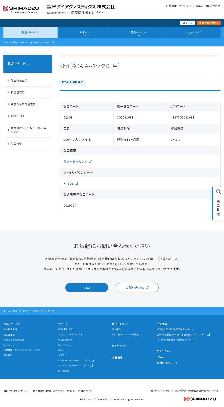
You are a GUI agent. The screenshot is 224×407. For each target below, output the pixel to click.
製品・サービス (30, 32)
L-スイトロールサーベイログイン (74, 360)
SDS (71, 183)
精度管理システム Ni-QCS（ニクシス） (29, 129)
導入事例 (116, 329)
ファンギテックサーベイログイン (73, 365)
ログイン (187, 22)
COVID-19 (17, 116)
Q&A (199, 6)
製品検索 (16, 143)
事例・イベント (139, 32)
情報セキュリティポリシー (16, 391)
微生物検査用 (19, 80)
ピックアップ (193, 32)
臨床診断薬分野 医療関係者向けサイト (176, 329)
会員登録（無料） (209, 22)
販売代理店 (64, 370)
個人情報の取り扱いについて (48, 391)
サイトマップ (186, 6)
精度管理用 (18, 92)
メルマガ (62, 355)
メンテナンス (64, 344)
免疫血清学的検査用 (23, 104)
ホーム (6, 42)
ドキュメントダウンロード (70, 334)
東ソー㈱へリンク (75, 161)
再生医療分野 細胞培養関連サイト (174, 339)
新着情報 (117, 357)
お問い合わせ (212, 6)
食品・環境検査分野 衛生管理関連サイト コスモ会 (181, 334)
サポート (85, 32)
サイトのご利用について (79, 391)
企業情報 (171, 6)
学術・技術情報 (65, 329)
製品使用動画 (65, 339)
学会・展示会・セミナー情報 (125, 334)
